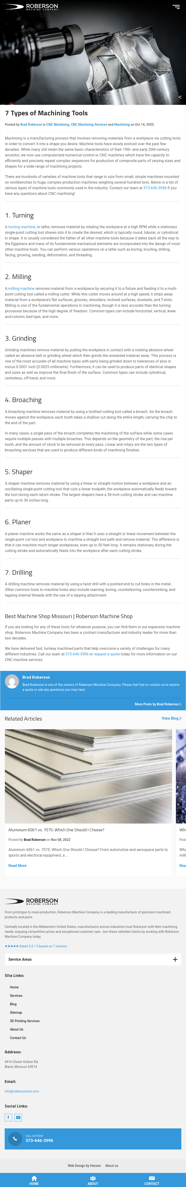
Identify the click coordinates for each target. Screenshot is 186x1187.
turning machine (21, 227)
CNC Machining (57, 124)
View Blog (171, 718)
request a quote (107, 654)
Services (16, 996)
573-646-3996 (155, 188)
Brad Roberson (31, 124)
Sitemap (16, 1012)
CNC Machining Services (89, 124)
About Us (16, 1029)
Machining (122, 124)
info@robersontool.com (22, 1091)
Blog (13, 1004)
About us (111, 1166)
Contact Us (18, 1038)
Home (14, 987)
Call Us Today (93, 1138)
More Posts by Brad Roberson (158, 704)
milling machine (21, 288)
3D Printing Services (25, 1021)
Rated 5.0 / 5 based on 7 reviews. (36, 946)
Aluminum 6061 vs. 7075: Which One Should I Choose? (88, 803)
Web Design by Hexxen (84, 1166)
